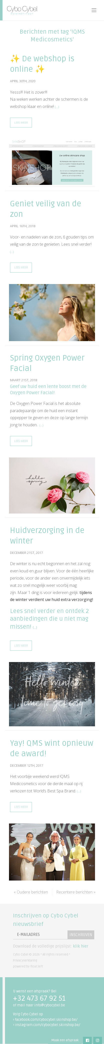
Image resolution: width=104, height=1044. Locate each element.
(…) (57, 106)
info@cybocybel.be (49, 1005)
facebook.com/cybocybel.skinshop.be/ (46, 1020)
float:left (36, 967)
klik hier (80, 946)
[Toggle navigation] (94, 10)
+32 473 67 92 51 (39, 998)
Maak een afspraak (64, 1040)
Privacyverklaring (25, 961)
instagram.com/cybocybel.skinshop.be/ (47, 1025)
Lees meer (21, 122)
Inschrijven (81, 934)
